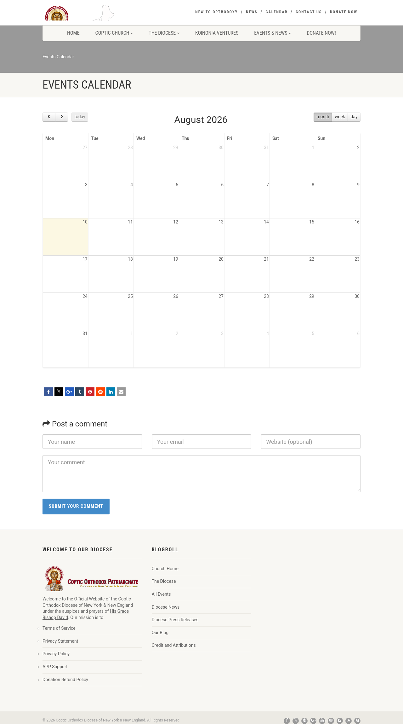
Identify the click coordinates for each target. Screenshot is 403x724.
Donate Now (343, 12)
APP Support (55, 666)
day (354, 116)
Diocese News (166, 607)
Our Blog (160, 632)
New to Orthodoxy (216, 12)
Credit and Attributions (174, 645)
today (79, 116)
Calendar (276, 12)
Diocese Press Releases (175, 619)
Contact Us (309, 12)
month (322, 116)
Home (73, 33)
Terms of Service (59, 628)
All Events (161, 594)
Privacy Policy (56, 653)
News (252, 12)
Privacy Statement (60, 641)
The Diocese (164, 33)
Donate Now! (321, 33)
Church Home (165, 568)
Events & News (272, 33)
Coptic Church (114, 33)
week (340, 116)
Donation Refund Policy (65, 679)
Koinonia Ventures (216, 33)
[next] (61, 117)
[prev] (49, 117)
